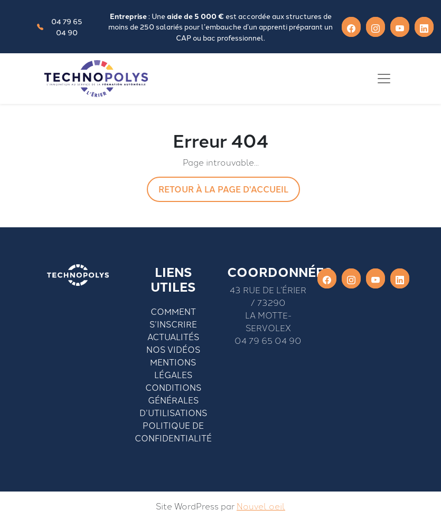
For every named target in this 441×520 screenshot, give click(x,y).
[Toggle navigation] (384, 79)
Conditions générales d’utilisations (173, 399)
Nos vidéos (173, 349)
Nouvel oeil (261, 506)
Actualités (173, 336)
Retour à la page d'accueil (223, 189)
